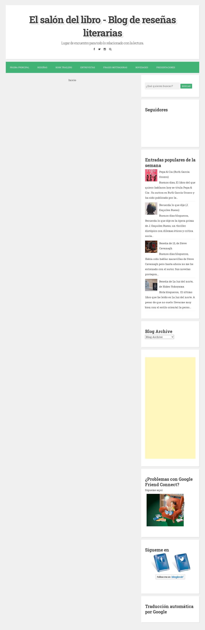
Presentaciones (165, 67)
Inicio (72, 80)
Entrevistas (87, 67)
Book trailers (63, 67)
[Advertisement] (170, 408)
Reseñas (42, 67)
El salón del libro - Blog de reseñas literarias (102, 26)
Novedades (141, 67)
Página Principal (19, 67)
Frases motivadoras (115, 67)
